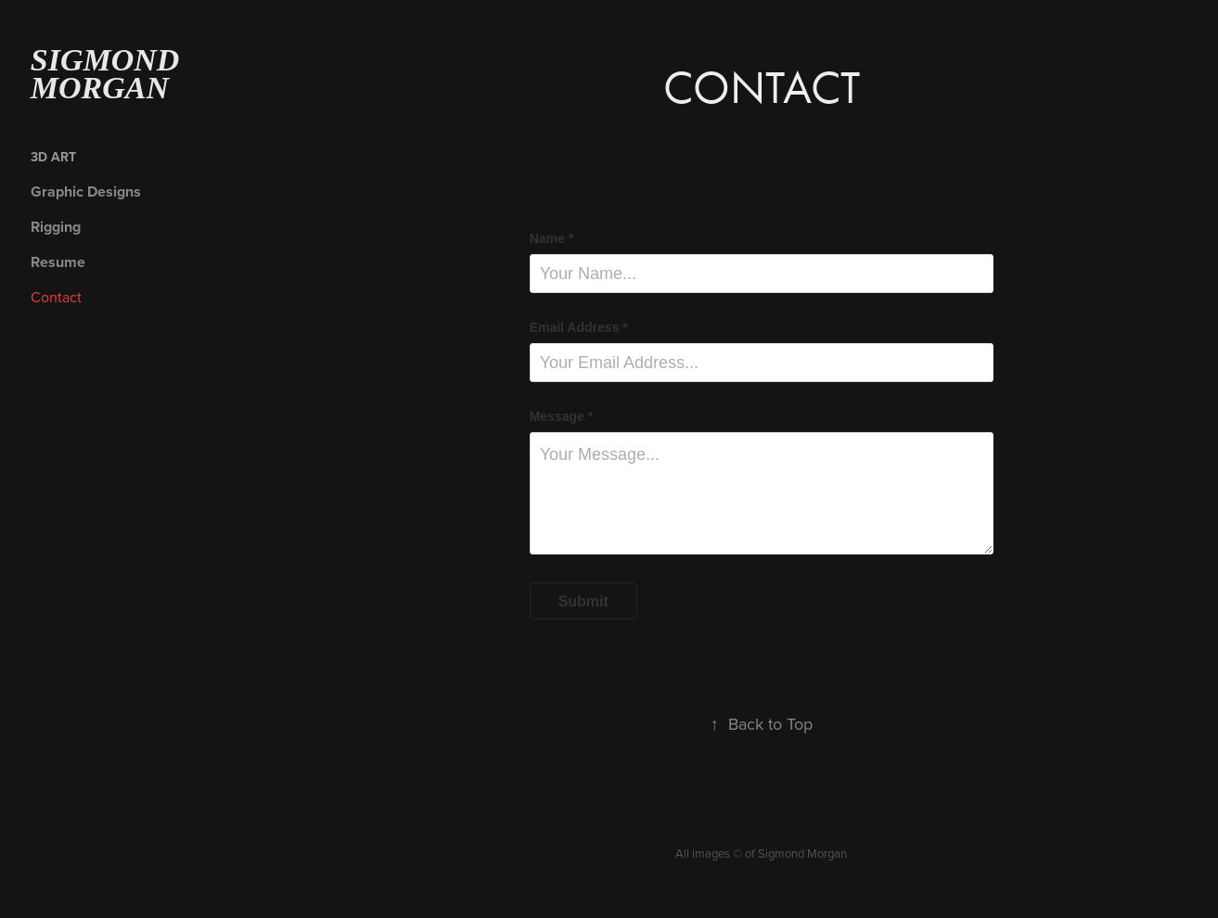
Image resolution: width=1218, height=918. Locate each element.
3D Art (53, 156)
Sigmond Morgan (109, 74)
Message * (561, 416)
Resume (58, 262)
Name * (551, 238)
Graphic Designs (86, 191)
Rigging (56, 226)
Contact (56, 297)
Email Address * (579, 327)
